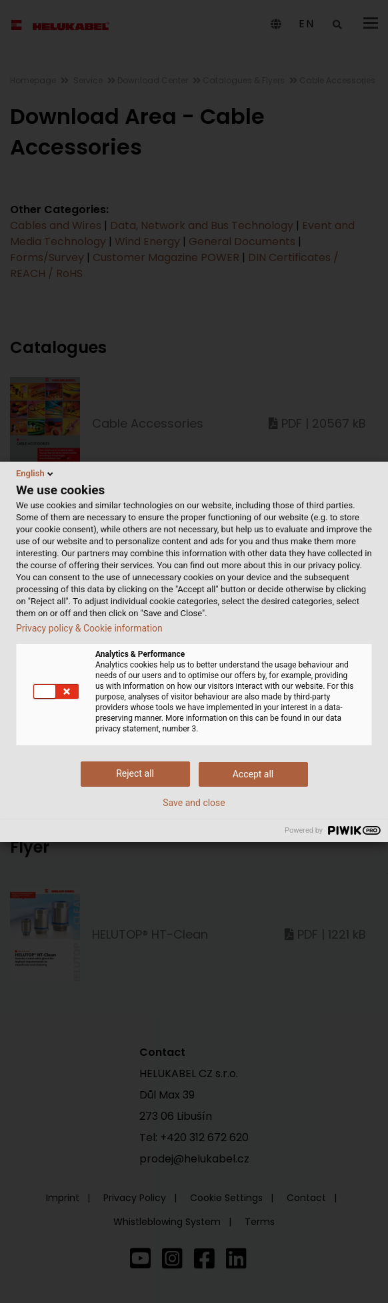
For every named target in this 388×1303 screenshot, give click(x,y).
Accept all (253, 774)
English (35, 473)
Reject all (135, 773)
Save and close (194, 802)
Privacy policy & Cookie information (89, 628)
